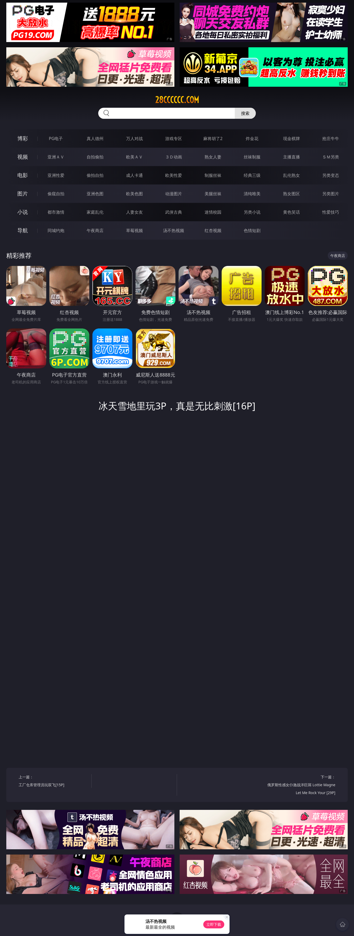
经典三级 (252, 175)
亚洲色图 (95, 194)
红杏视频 (213, 230)
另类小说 (252, 212)
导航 (22, 230)
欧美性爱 (173, 175)
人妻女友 (134, 212)
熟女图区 (291, 194)
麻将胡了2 (212, 138)
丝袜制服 (252, 157)
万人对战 (134, 138)
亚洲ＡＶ (56, 157)
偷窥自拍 (56, 194)
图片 (22, 193)
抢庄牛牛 (330, 138)
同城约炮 (56, 230)
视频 (22, 156)
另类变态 (330, 175)
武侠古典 (173, 212)
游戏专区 (173, 138)
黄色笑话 (291, 212)
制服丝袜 (213, 175)
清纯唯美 (252, 194)
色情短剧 (252, 230)
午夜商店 (95, 230)
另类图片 (330, 194)
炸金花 (252, 138)
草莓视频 (134, 230)
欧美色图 (134, 194)
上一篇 (53, 781)
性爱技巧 (330, 212)
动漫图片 (173, 194)
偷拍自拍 (95, 175)
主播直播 (291, 157)
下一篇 (300, 785)
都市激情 (56, 212)
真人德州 (95, 138)
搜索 (245, 113)
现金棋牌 (291, 138)
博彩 (22, 138)
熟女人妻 (213, 157)
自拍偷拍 (95, 157)
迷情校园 (213, 212)
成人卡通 (134, 175)
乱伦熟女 (291, 175)
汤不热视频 (173, 230)
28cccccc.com (177, 100)
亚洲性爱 (56, 175)
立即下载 (213, 924)
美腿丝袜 (213, 194)
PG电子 (56, 138)
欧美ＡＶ (134, 157)
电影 (22, 175)
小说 (22, 211)
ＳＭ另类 (330, 157)
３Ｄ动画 (173, 157)
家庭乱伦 (95, 212)
